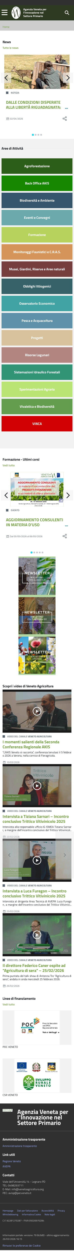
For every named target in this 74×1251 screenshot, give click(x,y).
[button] (5, 13)
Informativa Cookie (31, 1215)
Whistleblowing (10, 1215)
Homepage (8, 1211)
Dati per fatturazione (27, 1211)
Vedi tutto (9, 466)
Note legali (50, 1215)
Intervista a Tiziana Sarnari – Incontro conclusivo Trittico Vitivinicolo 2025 (36, 819)
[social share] (64, 119)
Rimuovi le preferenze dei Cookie (22, 1246)
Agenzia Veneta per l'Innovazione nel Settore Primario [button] (42, 1118)
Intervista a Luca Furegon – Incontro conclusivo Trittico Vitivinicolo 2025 (34, 894)
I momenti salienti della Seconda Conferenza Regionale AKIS (31, 745)
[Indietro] (6, 79)
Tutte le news (10, 49)
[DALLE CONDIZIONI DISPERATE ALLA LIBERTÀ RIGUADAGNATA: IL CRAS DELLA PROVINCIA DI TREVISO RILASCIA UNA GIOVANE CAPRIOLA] (37, 72)
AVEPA (7, 1167)
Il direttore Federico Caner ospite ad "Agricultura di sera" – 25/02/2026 (34, 968)
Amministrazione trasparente (20, 1147)
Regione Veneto (12, 1162)
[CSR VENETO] (37, 1076)
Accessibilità (47, 1211)
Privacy (61, 1211)
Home (6, 28)
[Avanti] (68, 79)
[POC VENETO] (37, 1028)
